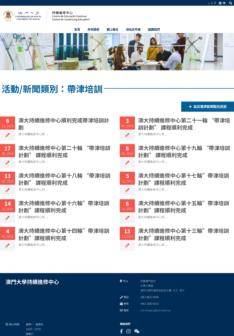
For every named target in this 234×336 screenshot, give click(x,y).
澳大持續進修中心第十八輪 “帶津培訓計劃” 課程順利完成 (64, 178)
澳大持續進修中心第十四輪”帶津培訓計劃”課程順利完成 (63, 234)
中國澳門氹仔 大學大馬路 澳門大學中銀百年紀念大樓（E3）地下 (162, 285)
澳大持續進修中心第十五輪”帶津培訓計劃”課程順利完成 (183, 206)
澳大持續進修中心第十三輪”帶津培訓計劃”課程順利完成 (183, 234)
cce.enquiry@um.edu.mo (155, 310)
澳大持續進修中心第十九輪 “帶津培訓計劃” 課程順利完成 (184, 151)
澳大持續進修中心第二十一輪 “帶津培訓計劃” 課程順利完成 (184, 123)
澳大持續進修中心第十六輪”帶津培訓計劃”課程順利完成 (63, 206)
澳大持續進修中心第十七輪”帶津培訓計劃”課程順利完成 (183, 178)
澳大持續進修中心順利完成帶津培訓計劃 (63, 123)
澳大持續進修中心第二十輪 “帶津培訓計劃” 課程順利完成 (64, 151)
